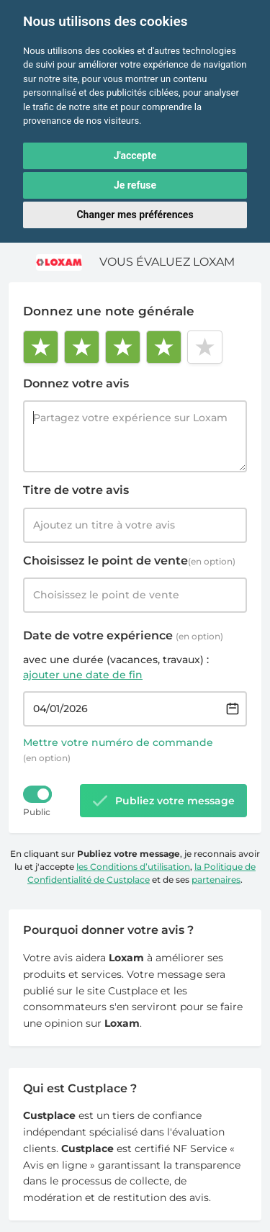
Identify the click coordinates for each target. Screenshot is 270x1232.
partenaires (216, 879)
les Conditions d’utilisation (133, 866)
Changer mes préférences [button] (134, 214)
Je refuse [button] (135, 185)
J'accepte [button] (135, 155)
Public (36, 811)
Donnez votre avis (76, 383)
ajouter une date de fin (83, 674)
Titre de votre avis (76, 490)
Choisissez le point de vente (129, 560)
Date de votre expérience (123, 635)
